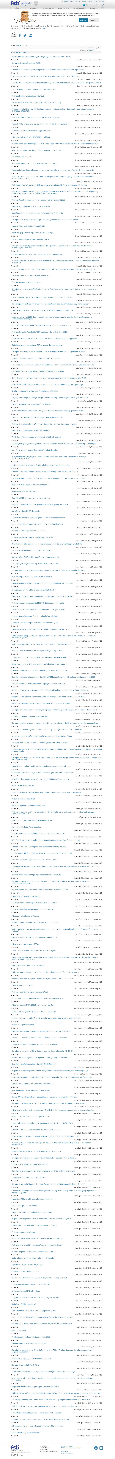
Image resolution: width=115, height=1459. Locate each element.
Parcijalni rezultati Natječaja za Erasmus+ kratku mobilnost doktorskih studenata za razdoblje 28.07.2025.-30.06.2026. (49, 457)
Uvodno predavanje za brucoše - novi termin (29, 1343)
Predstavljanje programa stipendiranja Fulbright (30, 239)
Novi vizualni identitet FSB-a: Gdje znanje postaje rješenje (34, 1311)
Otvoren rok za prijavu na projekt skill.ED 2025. (30, 1164)
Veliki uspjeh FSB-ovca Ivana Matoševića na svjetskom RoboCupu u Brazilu (40, 1419)
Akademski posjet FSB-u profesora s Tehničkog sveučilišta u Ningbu (38, 1238)
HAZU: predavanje (19, 1330)
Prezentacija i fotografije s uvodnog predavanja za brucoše (34, 1225)
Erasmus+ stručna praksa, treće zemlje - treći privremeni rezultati (37, 417)
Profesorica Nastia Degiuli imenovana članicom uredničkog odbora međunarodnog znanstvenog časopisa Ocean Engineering (55, 867)
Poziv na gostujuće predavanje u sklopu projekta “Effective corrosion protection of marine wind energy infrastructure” (51, 1144)
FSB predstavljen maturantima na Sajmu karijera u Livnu (34, 89)
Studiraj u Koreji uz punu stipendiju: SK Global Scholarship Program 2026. (40, 629)
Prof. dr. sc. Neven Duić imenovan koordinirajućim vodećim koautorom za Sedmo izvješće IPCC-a (49, 1406)
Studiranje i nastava (48, 8)
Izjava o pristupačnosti (67, 1453)
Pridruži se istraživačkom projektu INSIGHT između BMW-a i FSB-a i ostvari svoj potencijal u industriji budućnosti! (56, 1393)
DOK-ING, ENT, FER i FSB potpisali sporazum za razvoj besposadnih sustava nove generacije (47, 384)
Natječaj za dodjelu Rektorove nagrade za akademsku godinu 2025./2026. (40, 504)
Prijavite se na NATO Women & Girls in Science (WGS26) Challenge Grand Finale (42, 310)
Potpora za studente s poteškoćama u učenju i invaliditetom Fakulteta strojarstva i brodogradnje (50, 1070)
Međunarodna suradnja (78, 8)
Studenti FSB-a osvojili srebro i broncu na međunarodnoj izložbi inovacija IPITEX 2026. (45, 471)
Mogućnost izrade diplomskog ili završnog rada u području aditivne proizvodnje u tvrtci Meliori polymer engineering (52, 1379)
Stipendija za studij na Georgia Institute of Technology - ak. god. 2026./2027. (41, 1031)
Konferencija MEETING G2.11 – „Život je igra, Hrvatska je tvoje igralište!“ (39, 1278)
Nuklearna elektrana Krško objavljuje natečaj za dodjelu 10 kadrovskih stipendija (43, 1371)
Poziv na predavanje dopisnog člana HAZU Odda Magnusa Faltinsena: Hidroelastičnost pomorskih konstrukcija (55, 143)
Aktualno (18, 8)
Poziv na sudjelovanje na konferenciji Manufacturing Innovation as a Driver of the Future (46, 1018)
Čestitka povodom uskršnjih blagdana (26, 282)
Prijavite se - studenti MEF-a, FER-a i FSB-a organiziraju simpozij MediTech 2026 (43, 596)
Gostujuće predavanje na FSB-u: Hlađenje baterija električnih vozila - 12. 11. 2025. (43, 1051)
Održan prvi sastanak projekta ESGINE (26, 63)
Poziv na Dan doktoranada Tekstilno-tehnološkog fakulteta (35, 616)
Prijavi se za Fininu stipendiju (23, 985)
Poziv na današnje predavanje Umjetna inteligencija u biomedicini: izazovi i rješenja (44, 424)
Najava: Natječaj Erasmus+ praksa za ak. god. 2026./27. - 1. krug (36, 102)
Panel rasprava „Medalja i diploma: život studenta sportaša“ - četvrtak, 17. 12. (42, 853)
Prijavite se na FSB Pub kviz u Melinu (26, 896)
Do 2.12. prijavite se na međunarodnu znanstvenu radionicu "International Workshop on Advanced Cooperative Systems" (55, 930)
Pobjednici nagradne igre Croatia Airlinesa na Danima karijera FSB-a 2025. (40, 890)
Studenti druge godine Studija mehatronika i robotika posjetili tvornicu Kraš (41, 766)
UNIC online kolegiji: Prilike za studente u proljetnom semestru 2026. (38, 683)
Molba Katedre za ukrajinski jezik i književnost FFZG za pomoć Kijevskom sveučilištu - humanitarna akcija (53, 365)
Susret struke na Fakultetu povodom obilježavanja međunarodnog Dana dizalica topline (46, 1136)
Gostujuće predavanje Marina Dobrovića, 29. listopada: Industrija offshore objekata (44, 1158)
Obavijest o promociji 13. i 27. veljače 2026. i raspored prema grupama (39, 657)
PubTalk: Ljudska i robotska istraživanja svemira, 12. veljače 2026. (37, 651)
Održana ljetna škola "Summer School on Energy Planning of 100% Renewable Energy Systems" (48, 1184)
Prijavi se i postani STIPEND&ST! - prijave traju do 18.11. (33, 1005)
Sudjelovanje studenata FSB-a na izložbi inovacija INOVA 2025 (36, 1297)
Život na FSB (93, 8)
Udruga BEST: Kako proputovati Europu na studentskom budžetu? (38, 524)
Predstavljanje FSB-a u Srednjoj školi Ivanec (28, 805)
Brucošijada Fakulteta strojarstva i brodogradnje (31, 1090)
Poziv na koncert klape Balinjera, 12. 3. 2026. (29, 531)
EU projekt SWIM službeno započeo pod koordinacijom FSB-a (35, 1386)
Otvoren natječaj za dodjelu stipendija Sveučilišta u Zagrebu (35, 860)
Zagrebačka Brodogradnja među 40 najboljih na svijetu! (33, 909)
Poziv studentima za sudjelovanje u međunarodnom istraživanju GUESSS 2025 (42, 1123)
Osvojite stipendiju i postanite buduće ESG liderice (31, 404)
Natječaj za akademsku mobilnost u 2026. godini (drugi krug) (35, 450)
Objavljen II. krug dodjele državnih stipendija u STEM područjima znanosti (40, 779)
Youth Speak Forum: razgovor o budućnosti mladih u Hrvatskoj (36, 437)
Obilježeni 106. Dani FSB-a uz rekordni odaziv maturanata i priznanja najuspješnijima (45, 338)
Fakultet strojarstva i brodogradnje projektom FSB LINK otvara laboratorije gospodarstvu (46, 792)
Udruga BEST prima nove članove (24, 1205)
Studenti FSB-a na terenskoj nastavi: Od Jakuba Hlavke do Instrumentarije (40, 124)
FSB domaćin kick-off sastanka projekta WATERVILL (31, 550)
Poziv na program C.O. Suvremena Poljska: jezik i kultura (34, 1251)
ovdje (44, 28)
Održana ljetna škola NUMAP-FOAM (25, 1365)
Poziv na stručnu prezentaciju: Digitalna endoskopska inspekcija (37, 875)
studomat (77, 1)
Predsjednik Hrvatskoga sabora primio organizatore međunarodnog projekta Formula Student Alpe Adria (53, 170)
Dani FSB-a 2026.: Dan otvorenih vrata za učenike (31, 498)
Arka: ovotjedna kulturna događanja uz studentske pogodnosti (36, 150)
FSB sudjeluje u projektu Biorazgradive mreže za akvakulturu (35, 563)
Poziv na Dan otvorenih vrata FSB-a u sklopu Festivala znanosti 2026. (38, 200)
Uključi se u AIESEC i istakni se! (24, 1304)
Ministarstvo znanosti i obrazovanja (71, 1448)
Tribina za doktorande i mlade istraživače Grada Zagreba (34, 950)
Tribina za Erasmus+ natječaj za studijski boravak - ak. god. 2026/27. (38, 609)
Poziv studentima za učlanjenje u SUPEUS (28, 96)
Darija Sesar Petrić (22, 45)
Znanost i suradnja (63, 8)
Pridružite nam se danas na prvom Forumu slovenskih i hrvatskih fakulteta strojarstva (45, 972)
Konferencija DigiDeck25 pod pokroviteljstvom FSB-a (32, 1212)
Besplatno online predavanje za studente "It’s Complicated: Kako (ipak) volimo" (42, 1219)
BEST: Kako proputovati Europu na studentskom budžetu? (34, 163)
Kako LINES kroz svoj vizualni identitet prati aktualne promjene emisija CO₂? (41, 325)
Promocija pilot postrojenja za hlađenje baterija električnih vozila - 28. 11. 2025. (43, 979)
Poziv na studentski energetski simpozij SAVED (30, 992)
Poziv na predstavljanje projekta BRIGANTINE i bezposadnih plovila (38, 603)
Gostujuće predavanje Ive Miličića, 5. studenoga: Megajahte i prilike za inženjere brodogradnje (48, 1103)
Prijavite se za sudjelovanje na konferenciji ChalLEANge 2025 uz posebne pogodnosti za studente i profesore (54, 1110)
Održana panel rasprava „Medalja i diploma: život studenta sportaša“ (39, 833)
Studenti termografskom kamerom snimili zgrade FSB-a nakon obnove (39, 670)
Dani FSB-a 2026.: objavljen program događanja (30, 485)
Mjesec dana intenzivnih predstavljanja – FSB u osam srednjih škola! (38, 517)
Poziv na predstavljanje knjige (23, 1232)
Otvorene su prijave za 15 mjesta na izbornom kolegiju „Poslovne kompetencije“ (43, 772)
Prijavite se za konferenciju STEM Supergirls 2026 (31, 206)
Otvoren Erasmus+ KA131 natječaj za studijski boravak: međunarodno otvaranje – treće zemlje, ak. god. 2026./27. (56, 269)
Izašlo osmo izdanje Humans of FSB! (25, 1432)
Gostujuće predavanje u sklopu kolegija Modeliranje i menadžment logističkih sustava (45, 219)
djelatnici (101, 1)
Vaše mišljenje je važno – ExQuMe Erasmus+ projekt (32, 577)
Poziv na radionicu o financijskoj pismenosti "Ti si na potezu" (35, 922)
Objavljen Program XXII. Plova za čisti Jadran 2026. (31, 276)
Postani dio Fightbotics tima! (23, 1024)
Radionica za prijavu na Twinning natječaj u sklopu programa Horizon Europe (42, 736)
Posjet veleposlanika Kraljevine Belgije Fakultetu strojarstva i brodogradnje (41, 465)
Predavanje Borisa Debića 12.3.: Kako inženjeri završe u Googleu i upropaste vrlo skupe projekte (48, 478)
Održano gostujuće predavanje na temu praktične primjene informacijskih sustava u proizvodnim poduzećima (55, 723)
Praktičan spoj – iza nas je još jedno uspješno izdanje (32, 233)
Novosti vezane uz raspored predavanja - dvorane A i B (33, 1084)
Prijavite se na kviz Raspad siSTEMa (25, 944)
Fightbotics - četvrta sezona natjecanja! (27, 1264)
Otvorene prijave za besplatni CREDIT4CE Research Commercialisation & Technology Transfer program (51, 304)
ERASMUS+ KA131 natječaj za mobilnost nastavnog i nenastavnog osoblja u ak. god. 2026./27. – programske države (56, 83)
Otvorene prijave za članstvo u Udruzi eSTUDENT (31, 1284)
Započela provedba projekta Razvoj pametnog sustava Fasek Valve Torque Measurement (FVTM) (49, 378)
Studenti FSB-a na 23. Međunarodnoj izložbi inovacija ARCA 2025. (37, 1130)
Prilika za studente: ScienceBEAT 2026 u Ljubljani (31, 137)
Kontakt (100, 5)
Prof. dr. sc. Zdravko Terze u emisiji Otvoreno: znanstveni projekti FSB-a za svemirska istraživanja (49, 185)
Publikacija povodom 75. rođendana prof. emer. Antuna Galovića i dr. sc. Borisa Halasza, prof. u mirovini (52, 1077)
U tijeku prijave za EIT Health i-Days (26, 1291)
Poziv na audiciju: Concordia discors (25, 1271)
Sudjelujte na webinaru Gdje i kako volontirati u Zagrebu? (34, 903)
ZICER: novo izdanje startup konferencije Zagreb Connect (34, 1011)
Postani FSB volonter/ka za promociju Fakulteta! (30, 1116)
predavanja (65, 1)
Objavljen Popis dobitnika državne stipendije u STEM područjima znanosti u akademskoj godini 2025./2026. (53, 677)
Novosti (90, 50)
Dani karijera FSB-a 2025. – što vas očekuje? (28, 965)
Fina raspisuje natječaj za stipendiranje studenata (31, 1358)
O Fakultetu (33, 8)
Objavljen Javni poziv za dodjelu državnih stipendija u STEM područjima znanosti (43, 1171)
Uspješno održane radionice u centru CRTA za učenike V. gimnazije (37, 213)
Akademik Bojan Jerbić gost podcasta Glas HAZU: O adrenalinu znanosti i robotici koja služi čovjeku (50, 690)
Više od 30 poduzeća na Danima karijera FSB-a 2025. (32, 820)
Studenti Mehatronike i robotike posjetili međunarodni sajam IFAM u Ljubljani (42, 583)
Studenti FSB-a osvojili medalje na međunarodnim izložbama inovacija (39, 846)
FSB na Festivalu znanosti (22, 157)
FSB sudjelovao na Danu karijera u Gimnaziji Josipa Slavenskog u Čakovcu (40, 743)
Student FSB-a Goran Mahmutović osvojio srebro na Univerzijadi (37, 1413)
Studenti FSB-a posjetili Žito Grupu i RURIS (28, 226)
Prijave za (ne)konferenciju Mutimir (25, 916)
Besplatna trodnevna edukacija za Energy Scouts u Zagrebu (35, 391)
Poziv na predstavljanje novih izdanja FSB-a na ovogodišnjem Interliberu (40, 1057)
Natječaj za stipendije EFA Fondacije (26, 511)
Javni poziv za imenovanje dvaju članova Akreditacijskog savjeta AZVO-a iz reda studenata (47, 729)
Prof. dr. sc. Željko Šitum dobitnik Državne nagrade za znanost (36, 117)
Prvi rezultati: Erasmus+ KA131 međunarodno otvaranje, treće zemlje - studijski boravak (46, 76)
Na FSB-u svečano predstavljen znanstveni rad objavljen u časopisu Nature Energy (43, 644)
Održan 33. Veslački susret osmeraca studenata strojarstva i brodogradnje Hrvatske (44, 1097)
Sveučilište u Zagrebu (67, 1446)
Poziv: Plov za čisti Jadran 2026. (24, 786)
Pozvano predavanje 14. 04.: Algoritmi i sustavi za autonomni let (37, 254)
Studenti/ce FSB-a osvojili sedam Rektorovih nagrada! (32, 1199)
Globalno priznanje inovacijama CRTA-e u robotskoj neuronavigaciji (38, 345)
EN (84, 5)
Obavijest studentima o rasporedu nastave (28, 1177)
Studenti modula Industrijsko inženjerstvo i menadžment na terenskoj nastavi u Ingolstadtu (48, 69)
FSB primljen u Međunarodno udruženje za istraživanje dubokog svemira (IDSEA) (43, 1317)
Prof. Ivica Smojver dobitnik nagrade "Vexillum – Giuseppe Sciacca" (37, 1245)
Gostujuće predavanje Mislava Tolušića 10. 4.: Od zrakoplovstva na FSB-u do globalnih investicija (49, 352)
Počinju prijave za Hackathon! (23, 799)
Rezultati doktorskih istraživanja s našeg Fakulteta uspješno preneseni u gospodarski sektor (47, 411)
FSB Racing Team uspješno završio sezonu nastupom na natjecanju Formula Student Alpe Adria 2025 (51, 1400)
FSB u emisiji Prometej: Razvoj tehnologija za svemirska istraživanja (38, 371)
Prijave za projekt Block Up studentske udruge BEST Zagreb (35, 937)
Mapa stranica (65, 1451)
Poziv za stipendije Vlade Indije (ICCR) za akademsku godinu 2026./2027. (40, 332)
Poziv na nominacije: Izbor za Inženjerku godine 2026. (32, 537)
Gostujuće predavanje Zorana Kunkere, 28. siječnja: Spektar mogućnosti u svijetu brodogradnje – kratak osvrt (54, 710)
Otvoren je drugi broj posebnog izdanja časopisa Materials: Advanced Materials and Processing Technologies (54, 443)
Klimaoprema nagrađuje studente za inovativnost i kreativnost (36, 1151)
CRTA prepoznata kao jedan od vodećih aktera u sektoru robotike (37, 1426)
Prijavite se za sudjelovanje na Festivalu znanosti (31, 430)
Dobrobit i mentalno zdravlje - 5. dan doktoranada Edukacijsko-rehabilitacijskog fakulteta (47, 544)
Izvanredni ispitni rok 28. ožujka (24, 491)
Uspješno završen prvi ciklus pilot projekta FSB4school (33, 590)
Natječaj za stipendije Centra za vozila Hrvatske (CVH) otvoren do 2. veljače (41, 703)
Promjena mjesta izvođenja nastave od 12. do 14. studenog (35, 1044)
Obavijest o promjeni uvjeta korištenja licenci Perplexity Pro (35, 622)
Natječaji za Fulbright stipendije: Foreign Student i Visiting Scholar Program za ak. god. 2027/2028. (50, 397)
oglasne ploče (93, 1)
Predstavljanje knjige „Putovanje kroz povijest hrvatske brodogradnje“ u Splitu (42, 297)
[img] (102, 8)
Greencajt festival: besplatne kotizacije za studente (31, 130)
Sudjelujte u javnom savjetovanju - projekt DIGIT (30, 716)
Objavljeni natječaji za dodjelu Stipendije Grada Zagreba (33, 1064)
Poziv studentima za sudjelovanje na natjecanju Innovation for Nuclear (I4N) (41, 56)
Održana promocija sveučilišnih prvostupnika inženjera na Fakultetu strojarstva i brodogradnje (49, 570)
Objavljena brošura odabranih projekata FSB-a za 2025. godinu (36, 358)
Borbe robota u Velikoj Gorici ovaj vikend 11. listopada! (33, 1258)
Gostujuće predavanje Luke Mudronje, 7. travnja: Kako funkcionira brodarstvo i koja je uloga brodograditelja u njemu (54, 290)
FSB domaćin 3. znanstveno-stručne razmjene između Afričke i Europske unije (42, 1324)
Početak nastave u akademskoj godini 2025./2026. (31, 1337)
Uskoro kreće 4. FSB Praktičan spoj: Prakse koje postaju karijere (36, 557)
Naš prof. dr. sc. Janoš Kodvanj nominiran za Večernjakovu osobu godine (39, 664)
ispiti (71, 1)
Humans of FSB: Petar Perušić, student (26, 827)
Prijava (90, 5)
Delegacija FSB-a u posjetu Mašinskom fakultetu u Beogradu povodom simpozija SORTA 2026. (48, 697)
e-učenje (84, 1)
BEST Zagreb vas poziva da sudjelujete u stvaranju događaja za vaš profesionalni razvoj (46, 840)
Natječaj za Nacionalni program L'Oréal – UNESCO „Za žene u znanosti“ (39, 1038)
